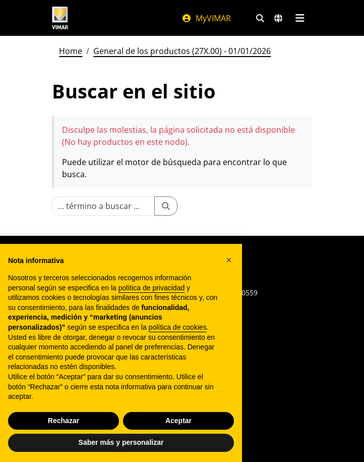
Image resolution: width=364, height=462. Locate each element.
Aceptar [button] (178, 421)
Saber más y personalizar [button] (121, 442)
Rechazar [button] (63, 421)
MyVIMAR (206, 18)
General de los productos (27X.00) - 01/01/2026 (182, 51)
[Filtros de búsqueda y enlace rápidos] (260, 18)
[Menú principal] (299, 18)
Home (70, 51)
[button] (229, 260)
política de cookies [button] (178, 327)
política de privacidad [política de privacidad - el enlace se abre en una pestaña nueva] (151, 288)
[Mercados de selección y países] (278, 18)
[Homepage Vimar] (60, 18)
